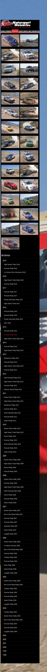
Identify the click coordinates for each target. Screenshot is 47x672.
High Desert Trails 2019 (12, 264)
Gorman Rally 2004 (10, 624)
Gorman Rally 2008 (10, 483)
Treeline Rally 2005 (10, 588)
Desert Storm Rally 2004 (12, 616)
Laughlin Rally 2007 (10, 534)
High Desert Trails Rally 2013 (13, 366)
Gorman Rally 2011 (10, 409)
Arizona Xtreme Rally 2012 (13, 389)
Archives (15, 31)
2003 (4, 635)
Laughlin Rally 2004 (10, 631)
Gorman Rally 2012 (10, 385)
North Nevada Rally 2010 (12, 444)
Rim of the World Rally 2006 (13, 549)
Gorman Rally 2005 (10, 592)
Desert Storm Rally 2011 (12, 397)
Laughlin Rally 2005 (10, 604)
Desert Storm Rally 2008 (12, 479)
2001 (4, 643)
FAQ (30, 31)
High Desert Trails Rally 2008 (13, 487)
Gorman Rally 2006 (10, 553)
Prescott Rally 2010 (10, 448)
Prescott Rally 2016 (10, 311)
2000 (4, 647)
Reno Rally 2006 (9, 565)
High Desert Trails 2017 (12, 303)
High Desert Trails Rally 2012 (13, 382)
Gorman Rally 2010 (10, 440)
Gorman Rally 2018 (10, 284)
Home (3, 31)
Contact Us (35, 31)
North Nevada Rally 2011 (12, 413)
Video (21, 31)
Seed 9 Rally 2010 (10, 452)
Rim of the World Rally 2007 (13, 514)
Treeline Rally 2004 (10, 612)
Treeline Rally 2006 (10, 557)
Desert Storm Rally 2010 (12, 428)
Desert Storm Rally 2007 (12, 510)
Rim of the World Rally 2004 (13, 620)
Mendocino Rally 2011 (11, 405)
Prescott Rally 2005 (10, 596)
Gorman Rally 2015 (10, 335)
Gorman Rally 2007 (10, 518)
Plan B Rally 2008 (10, 495)
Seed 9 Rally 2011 (10, 421)
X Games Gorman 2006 (12, 546)
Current (8, 31)
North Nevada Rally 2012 (12, 378)
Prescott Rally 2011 (10, 417)
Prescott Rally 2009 (10, 471)
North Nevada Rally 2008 (12, 491)
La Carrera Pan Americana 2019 (15, 272)
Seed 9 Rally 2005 (10, 600)
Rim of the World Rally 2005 (13, 585)
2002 (4, 639)
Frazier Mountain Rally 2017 (13, 300)
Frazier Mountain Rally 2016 (13, 319)
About (26, 31)
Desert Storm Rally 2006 (12, 542)
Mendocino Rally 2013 (11, 358)
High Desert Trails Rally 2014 (13, 350)
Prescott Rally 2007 (10, 522)
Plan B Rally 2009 (10, 467)
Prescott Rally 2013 (10, 362)
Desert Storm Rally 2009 (12, 460)
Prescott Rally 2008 (10, 499)
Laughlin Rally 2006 (10, 573)
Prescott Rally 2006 (10, 561)
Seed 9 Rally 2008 (10, 503)
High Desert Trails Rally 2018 (13, 280)
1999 (4, 651)
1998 (4, 655)
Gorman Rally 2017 (10, 292)
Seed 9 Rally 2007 (10, 530)
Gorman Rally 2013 (10, 370)
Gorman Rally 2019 (10, 268)
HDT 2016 (7, 323)
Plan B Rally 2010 (10, 436)
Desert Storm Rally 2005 (12, 581)
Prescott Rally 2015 (10, 331)
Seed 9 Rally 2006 (10, 569)
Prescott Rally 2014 (10, 346)
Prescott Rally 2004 (10, 628)
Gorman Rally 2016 (10, 315)
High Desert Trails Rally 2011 (13, 401)
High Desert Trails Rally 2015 (13, 339)
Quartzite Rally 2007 (11, 526)
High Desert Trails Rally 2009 (13, 464)
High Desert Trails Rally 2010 (13, 432)
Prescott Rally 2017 (10, 296)
